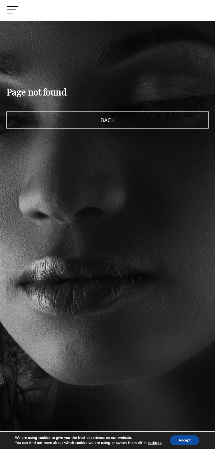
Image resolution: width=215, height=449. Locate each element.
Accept (184, 440)
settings (154, 442)
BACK (107, 120)
